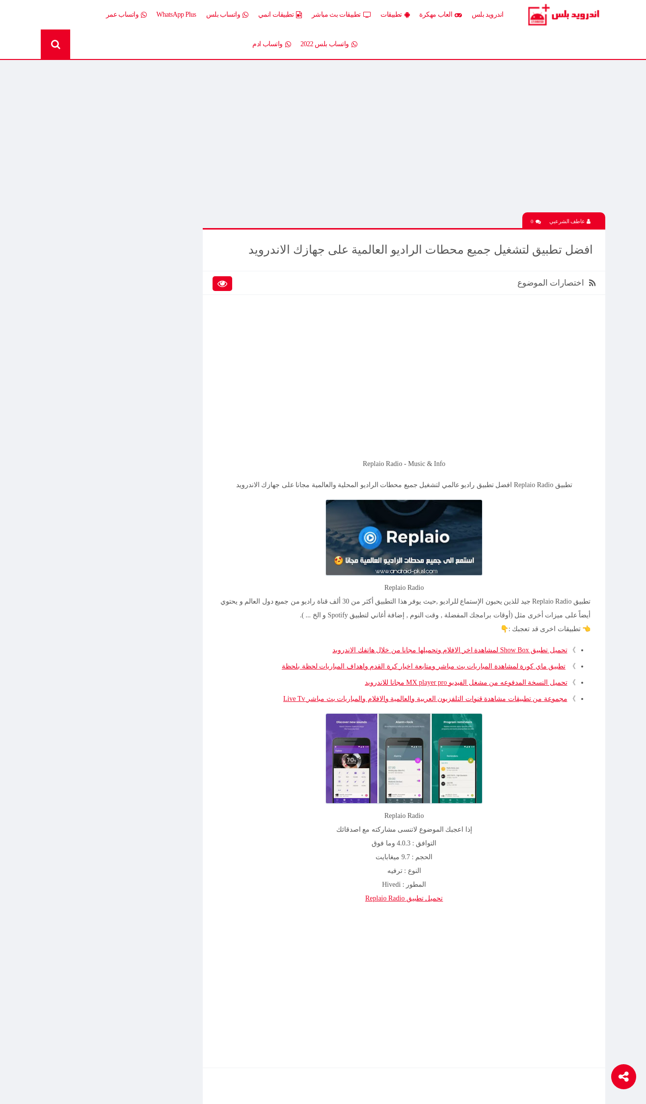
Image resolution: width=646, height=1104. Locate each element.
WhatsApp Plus (176, 14)
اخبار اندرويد (93, 265)
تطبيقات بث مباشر (341, 14)
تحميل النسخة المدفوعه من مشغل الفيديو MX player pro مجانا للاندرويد (466, 683)
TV (106, 402)
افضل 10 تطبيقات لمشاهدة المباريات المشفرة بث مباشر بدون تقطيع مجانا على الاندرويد (100, 552)
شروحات (98, 385)
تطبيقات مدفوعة (158, 350)
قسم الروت (165, 402)
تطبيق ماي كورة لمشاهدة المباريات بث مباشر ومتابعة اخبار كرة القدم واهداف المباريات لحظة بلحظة (423, 666)
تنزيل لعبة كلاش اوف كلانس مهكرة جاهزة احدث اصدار (100, 795)
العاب (102, 282)
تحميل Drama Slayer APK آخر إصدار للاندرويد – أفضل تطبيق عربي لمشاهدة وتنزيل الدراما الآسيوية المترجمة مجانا (103, 518)
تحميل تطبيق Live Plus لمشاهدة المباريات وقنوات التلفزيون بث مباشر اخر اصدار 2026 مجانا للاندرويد (100, 587)
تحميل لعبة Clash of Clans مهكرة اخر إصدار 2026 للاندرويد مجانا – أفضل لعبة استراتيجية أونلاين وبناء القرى (104, 692)
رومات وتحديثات (159, 385)
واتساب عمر (126, 14)
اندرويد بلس (488, 14)
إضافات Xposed (160, 282)
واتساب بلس (227, 14)
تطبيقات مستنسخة (84, 350)
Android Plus (563, 14)
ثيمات (102, 368)
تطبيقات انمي (280, 14)
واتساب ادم (271, 44)
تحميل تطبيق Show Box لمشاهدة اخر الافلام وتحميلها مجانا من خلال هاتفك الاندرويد (449, 650)
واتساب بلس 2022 (328, 44)
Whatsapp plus (162, 419)
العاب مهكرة (440, 14)
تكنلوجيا (171, 368)
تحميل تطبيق (404, 898)
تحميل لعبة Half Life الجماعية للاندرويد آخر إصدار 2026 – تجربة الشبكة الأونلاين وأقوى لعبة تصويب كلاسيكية (103, 483)
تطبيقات (394, 14)
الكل (175, 265)
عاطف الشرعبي (570, 222)
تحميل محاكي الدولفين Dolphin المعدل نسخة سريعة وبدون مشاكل (102, 621)
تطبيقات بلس (92, 334)
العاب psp (97, 299)
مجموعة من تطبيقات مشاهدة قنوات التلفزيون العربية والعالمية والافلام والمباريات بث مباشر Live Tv (425, 699)
